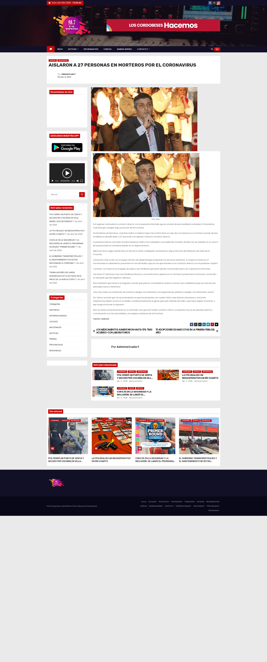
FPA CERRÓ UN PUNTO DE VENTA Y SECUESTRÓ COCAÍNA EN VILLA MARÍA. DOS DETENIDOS (65, 218)
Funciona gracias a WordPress (59, 506)
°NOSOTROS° (164, 502)
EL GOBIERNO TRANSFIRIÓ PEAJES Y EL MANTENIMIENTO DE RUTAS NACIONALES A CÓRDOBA (66, 260)
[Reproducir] (52, 181)
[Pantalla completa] (81, 181)
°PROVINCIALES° (213, 506)
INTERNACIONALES (58, 315)
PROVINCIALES (63, 60)
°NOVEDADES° (176, 502)
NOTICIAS (73, 49)
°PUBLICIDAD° (189, 502)
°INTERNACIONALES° (183, 506)
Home (143, 502)
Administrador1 (68, 74)
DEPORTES (54, 310)
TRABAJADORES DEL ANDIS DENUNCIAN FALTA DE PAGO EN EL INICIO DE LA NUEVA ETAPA (65, 276)
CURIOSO (108, 49)
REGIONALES (55, 350)
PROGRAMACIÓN (91, 49)
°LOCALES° (152, 502)
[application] (67, 173)
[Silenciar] (77, 181)
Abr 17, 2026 (122, 381)
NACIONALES (55, 327)
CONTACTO (143, 49)
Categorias (54, 304)
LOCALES (53, 321)
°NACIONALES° (199, 506)
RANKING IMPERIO (124, 49)
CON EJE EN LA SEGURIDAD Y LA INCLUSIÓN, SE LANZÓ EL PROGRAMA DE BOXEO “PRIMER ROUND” (66, 243)
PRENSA (53, 339)
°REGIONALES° (213, 510)
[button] (212, 49)
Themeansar (92, 506)
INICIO (60, 49)
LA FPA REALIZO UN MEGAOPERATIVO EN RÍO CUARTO (200, 376)
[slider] (65, 180)
